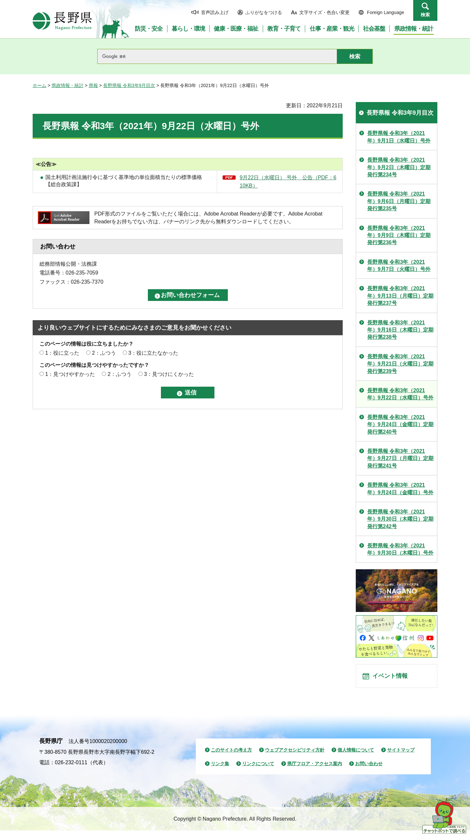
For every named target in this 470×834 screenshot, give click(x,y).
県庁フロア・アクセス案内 (314, 767)
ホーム (39, 85)
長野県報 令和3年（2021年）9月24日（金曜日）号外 (400, 488)
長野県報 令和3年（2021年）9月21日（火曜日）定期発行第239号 (400, 364)
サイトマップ (401, 753)
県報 (93, 85)
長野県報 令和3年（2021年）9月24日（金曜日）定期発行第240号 (400, 424)
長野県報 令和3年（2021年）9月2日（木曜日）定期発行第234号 (399, 167)
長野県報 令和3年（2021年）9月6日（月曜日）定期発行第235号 (399, 201)
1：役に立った (62, 353)
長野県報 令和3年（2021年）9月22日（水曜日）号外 (400, 394)
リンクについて (258, 767)
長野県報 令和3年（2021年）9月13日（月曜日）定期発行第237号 (400, 296)
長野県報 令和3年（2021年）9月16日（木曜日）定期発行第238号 (400, 330)
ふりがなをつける (263, 12)
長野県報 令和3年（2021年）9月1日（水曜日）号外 (399, 136)
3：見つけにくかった (169, 374)
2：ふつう (104, 353)
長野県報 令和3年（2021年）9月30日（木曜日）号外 (400, 549)
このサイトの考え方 (231, 753)
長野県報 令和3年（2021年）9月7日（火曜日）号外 (399, 265)
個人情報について (355, 753)
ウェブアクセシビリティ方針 (294, 753)
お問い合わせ (369, 767)
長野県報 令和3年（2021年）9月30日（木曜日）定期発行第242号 (400, 519)
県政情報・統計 (68, 85)
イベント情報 (392, 677)
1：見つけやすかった (70, 374)
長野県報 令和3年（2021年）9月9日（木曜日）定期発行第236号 (399, 235)
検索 (425, 14)
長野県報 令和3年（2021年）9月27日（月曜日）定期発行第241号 (400, 458)
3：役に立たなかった (153, 353)
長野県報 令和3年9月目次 (129, 85)
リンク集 (220, 767)
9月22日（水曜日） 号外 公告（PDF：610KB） (288, 182)
